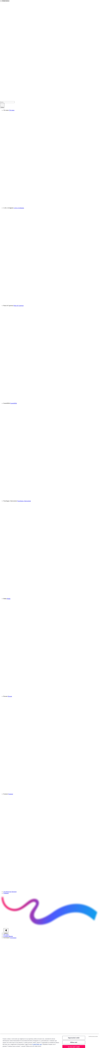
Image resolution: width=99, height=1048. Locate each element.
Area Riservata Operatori (10, 891)
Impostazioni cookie (74, 1037)
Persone (10, 696)
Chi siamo (11, 110)
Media (8, 598)
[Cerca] (7, 102)
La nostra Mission (8, 936)
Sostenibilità (13, 403)
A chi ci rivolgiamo (19, 208)
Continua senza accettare (93, 1036)
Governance (13, 937)
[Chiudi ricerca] (4, 1)
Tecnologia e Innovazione (24, 501)
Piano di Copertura (19, 305)
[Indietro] (6, 931)
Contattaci (6, 893)
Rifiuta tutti (73, 1042)
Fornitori (10, 794)
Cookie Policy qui (37, 1044)
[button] (2, 105)
